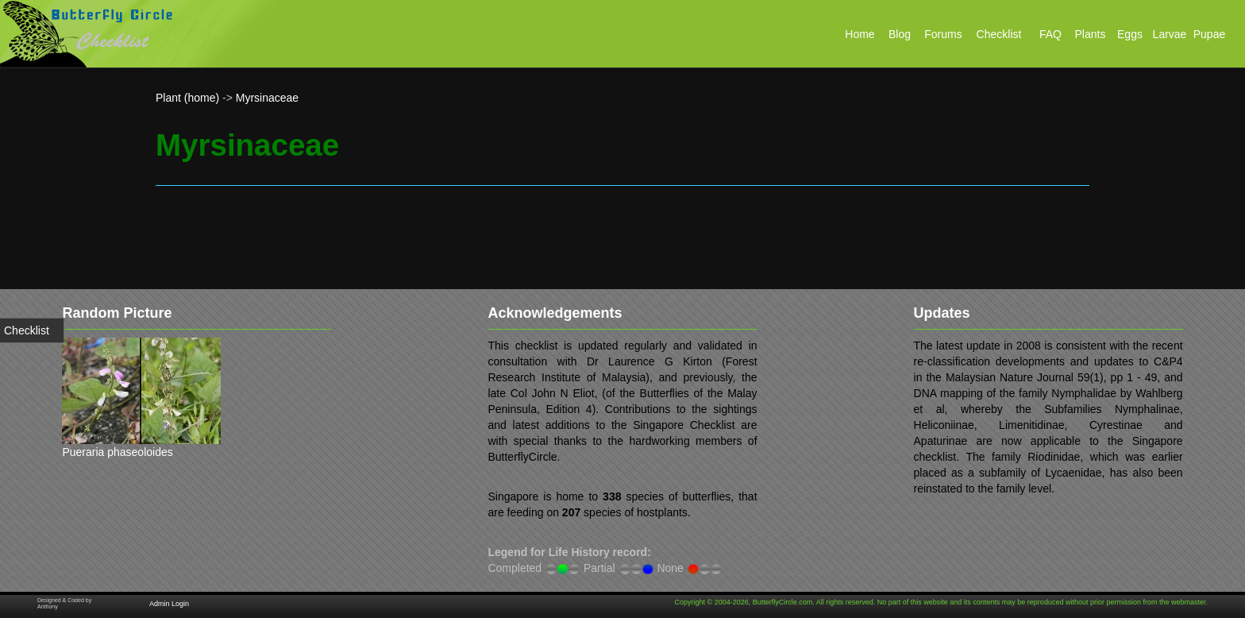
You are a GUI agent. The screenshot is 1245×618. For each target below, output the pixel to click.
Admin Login (169, 604)
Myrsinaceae (267, 97)
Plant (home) (187, 97)
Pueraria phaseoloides (117, 452)
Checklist (26, 330)
